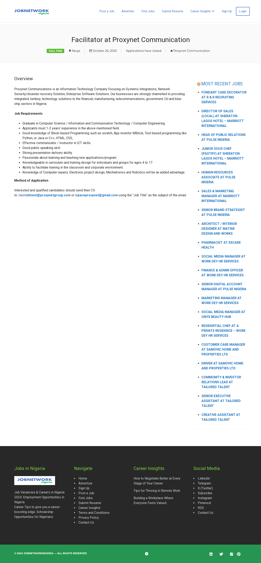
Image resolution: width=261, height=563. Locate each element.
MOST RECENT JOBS (221, 83)
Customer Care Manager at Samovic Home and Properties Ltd (223, 349)
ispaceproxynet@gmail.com (96, 195)
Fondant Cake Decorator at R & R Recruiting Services (224, 97)
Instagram (205, 498)
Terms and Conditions (94, 513)
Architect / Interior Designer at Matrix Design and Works (219, 228)
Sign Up (227, 11)
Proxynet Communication (191, 51)
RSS (201, 508)
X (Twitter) (205, 488)
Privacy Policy (89, 518)
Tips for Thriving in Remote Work (157, 491)
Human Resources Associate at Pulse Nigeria (218, 177)
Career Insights (200, 11)
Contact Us (86, 522)
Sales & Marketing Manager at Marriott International (220, 196)
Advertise (128, 11)
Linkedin (204, 478)
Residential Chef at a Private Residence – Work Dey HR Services (223, 331)
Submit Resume (172, 11)
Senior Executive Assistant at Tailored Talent (221, 401)
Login (243, 11)
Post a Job (107, 11)
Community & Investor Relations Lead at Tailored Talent (221, 382)
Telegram (204, 483)
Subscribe (205, 493)
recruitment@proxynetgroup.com (45, 195)
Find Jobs (148, 11)
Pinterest (204, 503)
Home (83, 478)
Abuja (76, 51)
